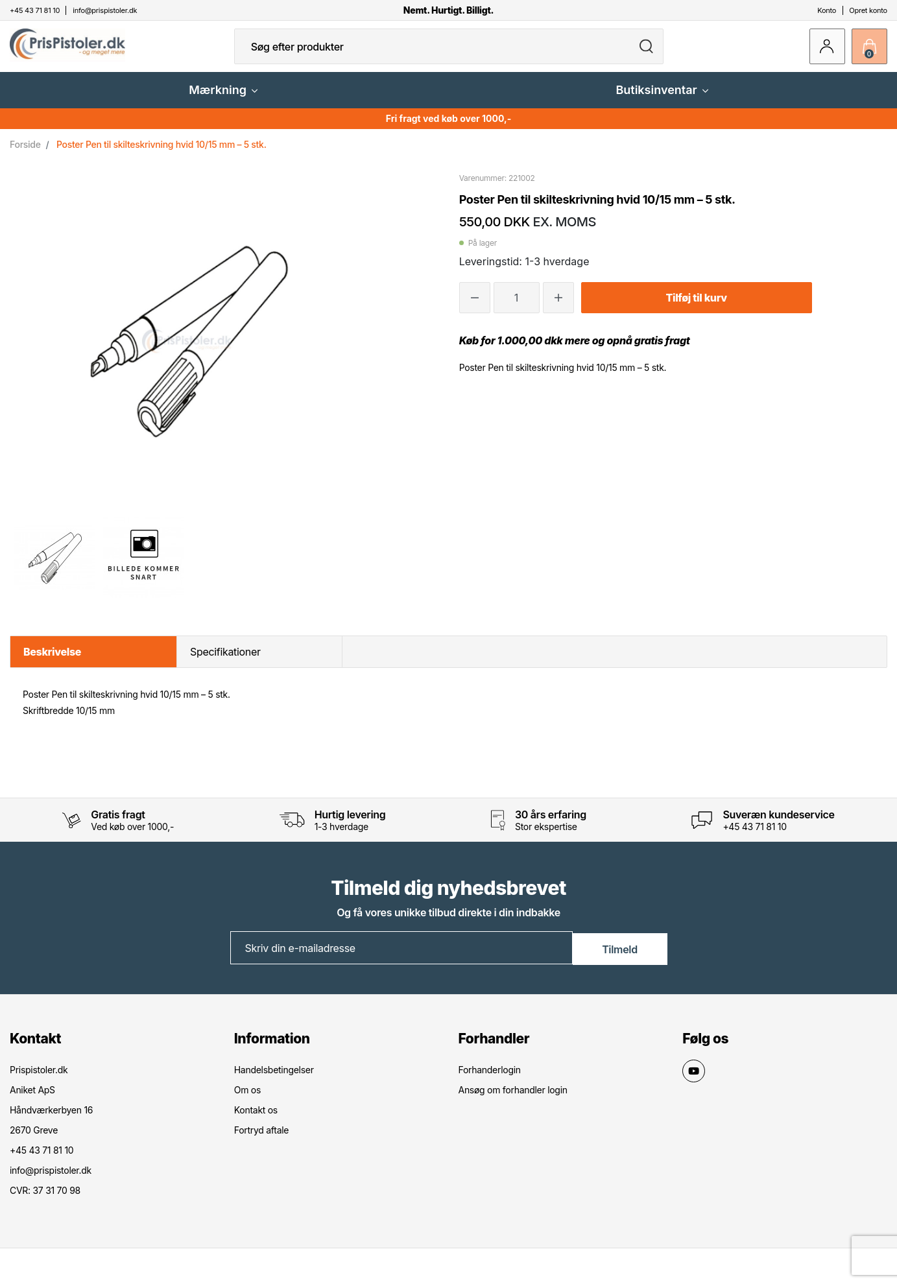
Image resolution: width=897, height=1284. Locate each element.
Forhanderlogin (490, 1079)
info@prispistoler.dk (50, 1179)
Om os (247, 1099)
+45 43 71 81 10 (754, 836)
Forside (25, 154)
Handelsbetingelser (274, 1079)
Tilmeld (620, 957)
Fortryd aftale (261, 1139)
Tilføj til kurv (695, 308)
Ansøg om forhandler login (513, 1099)
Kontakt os (256, 1119)
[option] (54, 568)
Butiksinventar (662, 100)
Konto (826, 10)
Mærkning (223, 100)
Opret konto (868, 10)
